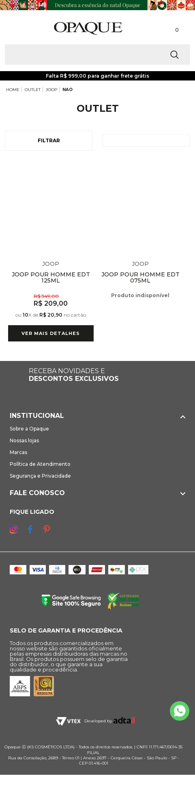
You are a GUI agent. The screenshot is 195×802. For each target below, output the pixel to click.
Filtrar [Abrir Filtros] (49, 140)
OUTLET (33, 89)
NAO (67, 89)
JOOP (51, 89)
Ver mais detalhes (50, 333)
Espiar (89, 168)
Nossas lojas (24, 440)
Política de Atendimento (40, 464)
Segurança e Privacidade (40, 476)
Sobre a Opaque (29, 429)
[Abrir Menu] (19, 28)
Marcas (18, 452)
